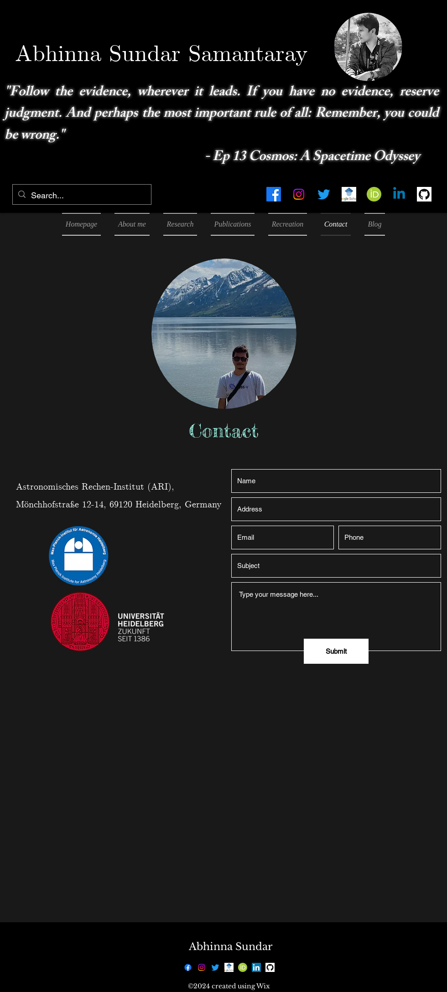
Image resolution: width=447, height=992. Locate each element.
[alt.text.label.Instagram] (298, 194)
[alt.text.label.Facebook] (273, 194)
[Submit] (336, 651)
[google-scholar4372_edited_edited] (349, 194)
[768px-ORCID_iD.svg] (374, 194)
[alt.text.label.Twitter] (324, 194)
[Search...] (81, 196)
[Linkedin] (399, 194)
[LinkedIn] (256, 967)
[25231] (424, 194)
